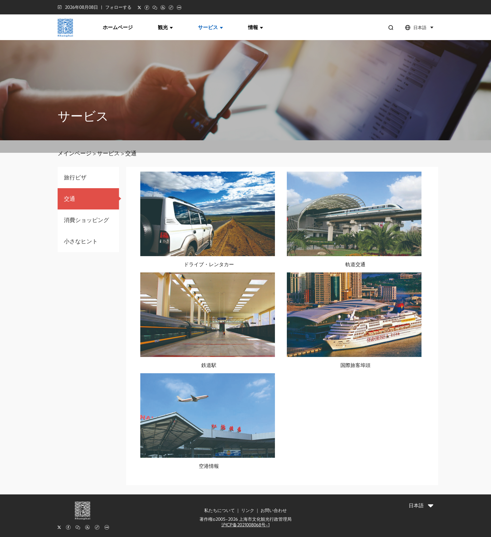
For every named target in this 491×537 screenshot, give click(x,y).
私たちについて (219, 510)
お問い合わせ (274, 510)
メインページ (74, 153)
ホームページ (118, 27)
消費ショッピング (86, 220)
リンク (247, 510)
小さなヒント (81, 241)
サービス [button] (210, 27)
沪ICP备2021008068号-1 (245, 525)
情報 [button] (255, 27)
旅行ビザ (75, 177)
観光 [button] (165, 27)
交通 (131, 153)
